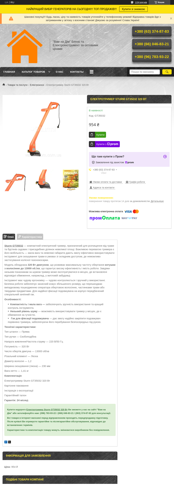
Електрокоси (37, 85)
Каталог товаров (33, 71)
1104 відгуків (141, 2)
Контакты (76, 71)
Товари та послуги (17, 85)
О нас (59, 71)
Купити (100, 134)
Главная (9, 71)
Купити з (107, 144)
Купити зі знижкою (133, 9)
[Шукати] (167, 71)
